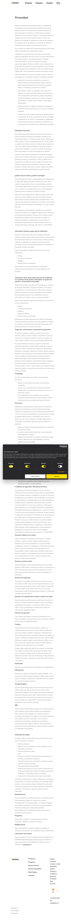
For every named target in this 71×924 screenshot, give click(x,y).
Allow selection (35, 476)
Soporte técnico (33, 865)
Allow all (56, 476)
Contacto (49, 3)
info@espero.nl (27, 844)
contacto (31, 875)
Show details (61, 471)
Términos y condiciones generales (53, 874)
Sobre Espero (32, 872)
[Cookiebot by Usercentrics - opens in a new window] (60, 446)
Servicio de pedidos (34, 869)
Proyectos (39, 3)
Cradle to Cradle (55, 864)
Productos (28, 3)
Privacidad (53, 878)
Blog (51, 881)
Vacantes (52, 883)
